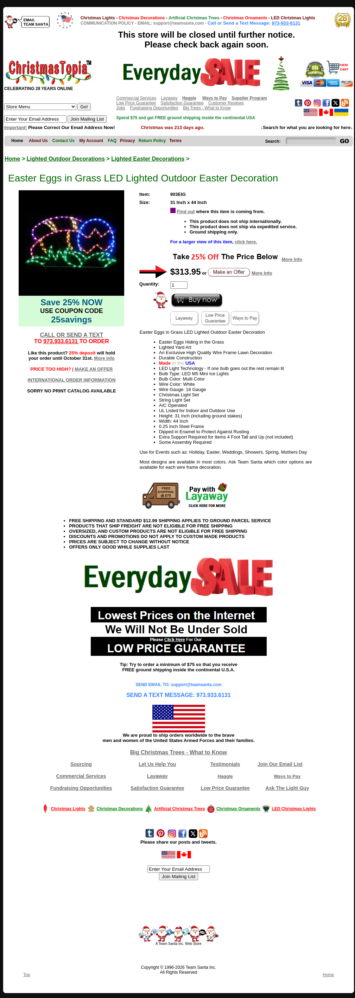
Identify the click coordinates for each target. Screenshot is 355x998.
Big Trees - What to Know (207, 107)
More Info (291, 259)
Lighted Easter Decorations (147, 159)
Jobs (120, 107)
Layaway (169, 98)
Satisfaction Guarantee (182, 103)
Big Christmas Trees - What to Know (178, 752)
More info (104, 358)
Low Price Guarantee (136, 103)
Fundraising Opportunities (154, 107)
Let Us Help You (157, 764)
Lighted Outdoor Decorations (66, 159)
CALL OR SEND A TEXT (71, 335)
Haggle (225, 776)
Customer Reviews (226, 103)
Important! (15, 127)
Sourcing (81, 764)
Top (26, 974)
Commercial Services (136, 98)
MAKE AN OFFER (94, 369)
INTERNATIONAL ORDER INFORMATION (71, 380)
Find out (186, 211)
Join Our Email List (280, 764)
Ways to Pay (287, 776)
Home (12, 159)
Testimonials (225, 764)
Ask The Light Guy (287, 788)
